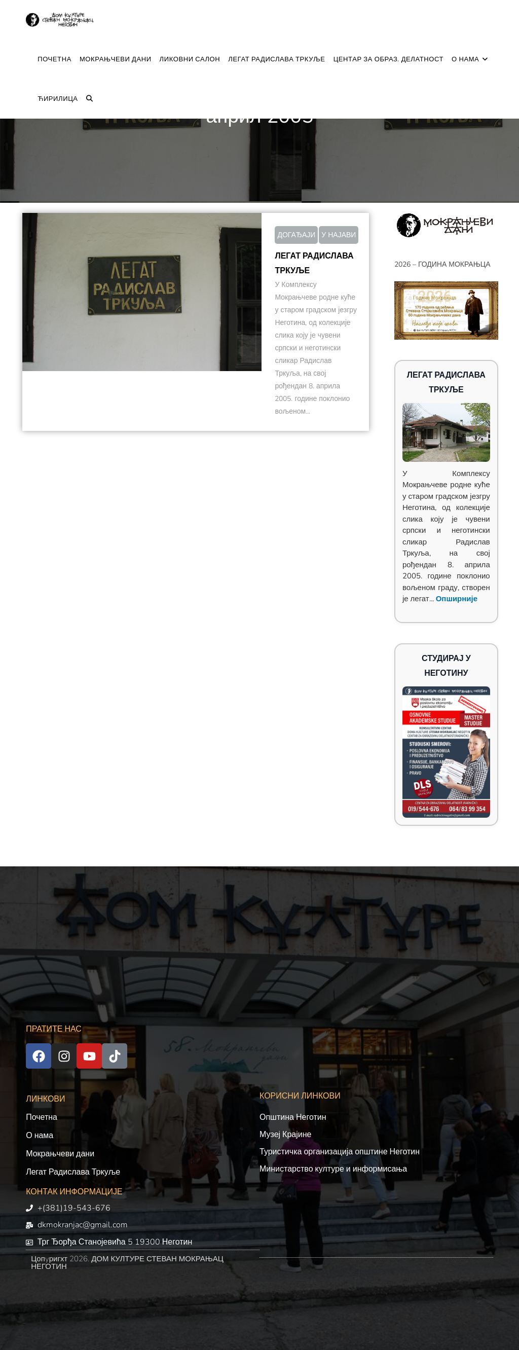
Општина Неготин (293, 1117)
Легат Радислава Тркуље (73, 1172)
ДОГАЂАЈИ (296, 235)
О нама (39, 1135)
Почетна (41, 1117)
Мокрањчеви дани (60, 1153)
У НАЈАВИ (338, 235)
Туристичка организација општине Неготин (340, 1151)
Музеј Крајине (285, 1134)
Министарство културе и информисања (333, 1169)
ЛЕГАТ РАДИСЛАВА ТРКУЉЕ (314, 263)
